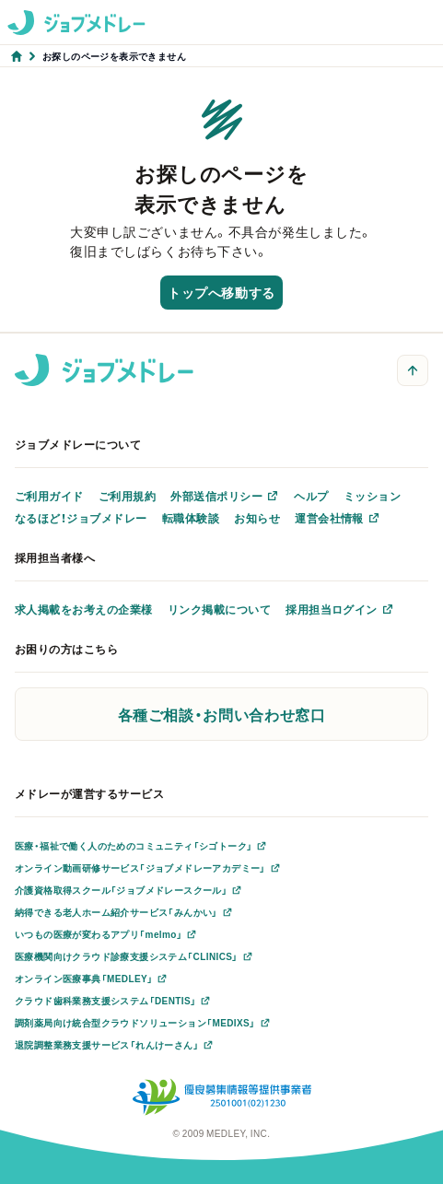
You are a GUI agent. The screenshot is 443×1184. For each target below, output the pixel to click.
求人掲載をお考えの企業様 (84, 609)
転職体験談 (190, 518)
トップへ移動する (221, 292)
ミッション (372, 495)
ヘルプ (311, 495)
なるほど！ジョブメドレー (81, 518)
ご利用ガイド (49, 495)
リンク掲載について (219, 609)
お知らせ (257, 518)
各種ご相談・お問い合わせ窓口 (222, 714)
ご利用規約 (127, 495)
